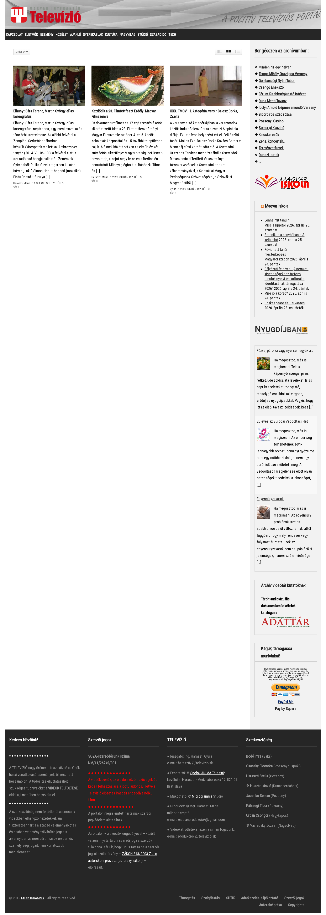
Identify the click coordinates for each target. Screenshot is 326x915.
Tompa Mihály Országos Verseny (283, 76)
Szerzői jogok (294, 900)
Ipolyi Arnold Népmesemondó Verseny (287, 109)
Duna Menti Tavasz (272, 103)
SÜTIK (230, 900)
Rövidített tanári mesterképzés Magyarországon (276, 256)
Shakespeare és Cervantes (284, 305)
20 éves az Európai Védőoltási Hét (282, 423)
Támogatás (187, 900)
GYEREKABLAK (93, 37)
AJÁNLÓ (75, 37)
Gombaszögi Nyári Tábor (277, 83)
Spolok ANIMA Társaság (208, 775)
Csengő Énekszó (271, 89)
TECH (172, 37)
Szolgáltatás (210, 900)
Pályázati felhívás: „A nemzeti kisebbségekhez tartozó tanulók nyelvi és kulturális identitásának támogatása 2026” (286, 281)
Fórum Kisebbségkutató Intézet (282, 96)
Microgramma (202, 798)
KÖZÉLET (62, 37)
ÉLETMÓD (31, 37)
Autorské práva (270, 907)
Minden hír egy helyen (275, 69)
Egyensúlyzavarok (270, 501)
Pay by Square (285, 710)
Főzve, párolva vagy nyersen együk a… (285, 352)
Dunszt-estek (269, 157)
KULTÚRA (111, 37)
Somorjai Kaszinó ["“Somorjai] (271, 130)
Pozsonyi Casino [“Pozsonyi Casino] (271, 123)
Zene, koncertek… (272, 143)
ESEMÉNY (46, 37)
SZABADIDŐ (158, 37)
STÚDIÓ (142, 37)
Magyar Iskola (276, 208)
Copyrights (296, 907)
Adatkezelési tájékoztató (259, 900)
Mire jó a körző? (276, 295)
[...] (311, 409)
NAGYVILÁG (127, 37)
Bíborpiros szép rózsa (275, 116)
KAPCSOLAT (14, 37)
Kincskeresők (269, 136)
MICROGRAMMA (32, 900)
